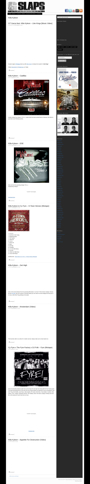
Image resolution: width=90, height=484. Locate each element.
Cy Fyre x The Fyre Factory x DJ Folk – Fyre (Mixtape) (30, 347)
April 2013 (59, 162)
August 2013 (59, 159)
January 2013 (59, 168)
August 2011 (59, 197)
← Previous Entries (13, 476)
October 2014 (59, 142)
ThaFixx (58, 240)
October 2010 (59, 215)
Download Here (11, 197)
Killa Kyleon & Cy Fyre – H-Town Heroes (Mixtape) (28, 206)
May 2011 (59, 203)
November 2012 (60, 171)
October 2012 (59, 173)
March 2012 (59, 186)
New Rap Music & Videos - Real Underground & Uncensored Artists (26, 7)
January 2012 (59, 190)
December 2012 (60, 170)
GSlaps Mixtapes (31, 13)
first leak (13, 293)
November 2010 (60, 214)
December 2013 (60, 155)
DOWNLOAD (31, 431)
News (23, 13)
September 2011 (60, 195)
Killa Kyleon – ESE (16, 143)
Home (9, 13)
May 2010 (59, 225)
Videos (19, 13)
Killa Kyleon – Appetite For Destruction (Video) (27, 440)
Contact (39, 13)
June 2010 (59, 223)
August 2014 (59, 146)
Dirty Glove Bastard (60, 234)
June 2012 (59, 181)
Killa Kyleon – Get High (17, 265)
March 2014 (59, 151)
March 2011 (59, 206)
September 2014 (60, 144)
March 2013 (59, 164)
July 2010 (59, 221)
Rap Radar (59, 238)
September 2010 (60, 217)
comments (11, 70)
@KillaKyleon (21, 67)
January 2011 (59, 210)
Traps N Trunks (60, 241)
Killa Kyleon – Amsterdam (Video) (22, 307)
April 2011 (59, 204)
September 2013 (60, 157)
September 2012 (60, 175)
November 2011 (60, 192)
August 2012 (59, 177)
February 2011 (60, 208)
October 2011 (59, 193)
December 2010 (60, 212)
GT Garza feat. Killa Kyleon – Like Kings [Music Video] (30, 23)
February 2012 (60, 188)
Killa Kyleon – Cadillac (17, 76)
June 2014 (59, 148)
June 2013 (59, 160)
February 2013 (60, 166)
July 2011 (59, 199)
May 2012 (59, 182)
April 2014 (59, 149)
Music (14, 13)
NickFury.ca (59, 236)
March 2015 (59, 140)
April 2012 (59, 184)
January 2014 (59, 153)
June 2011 (59, 201)
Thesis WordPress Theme (70, 479)
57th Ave (58, 232)
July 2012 (59, 179)
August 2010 (59, 219)
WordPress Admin (78, 480)
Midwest (60, 49)
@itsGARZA (14, 67)
